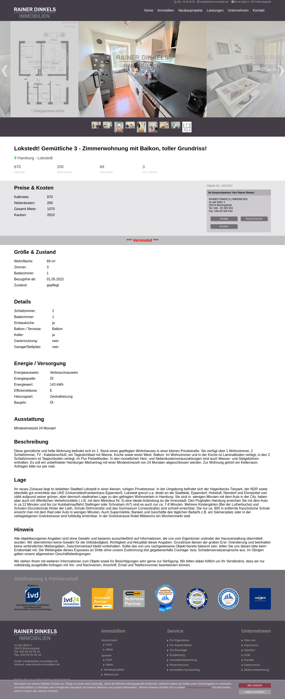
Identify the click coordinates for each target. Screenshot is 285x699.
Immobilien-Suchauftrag (185, 669)
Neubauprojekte (190, 10)
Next (280, 69)
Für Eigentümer (179, 640)
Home (148, 10)
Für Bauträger (178, 650)
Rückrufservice (179, 664)
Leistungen (215, 10)
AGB (247, 655)
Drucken (224, 226)
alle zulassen (254, 685)
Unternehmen (238, 10)
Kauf (109, 644)
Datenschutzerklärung (198, 687)
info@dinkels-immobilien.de (214, 1)
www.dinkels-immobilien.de (42, 664)
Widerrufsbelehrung (256, 669)
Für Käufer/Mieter (181, 645)
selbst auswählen (255, 691)
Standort (249, 650)
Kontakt (258, 10)
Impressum (251, 645)
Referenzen (111, 674)
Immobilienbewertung (183, 660)
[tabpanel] (142, 69)
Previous (4, 69)
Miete (109, 649)
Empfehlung (177, 655)
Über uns (250, 640)
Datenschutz (252, 664)
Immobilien (165, 10)
